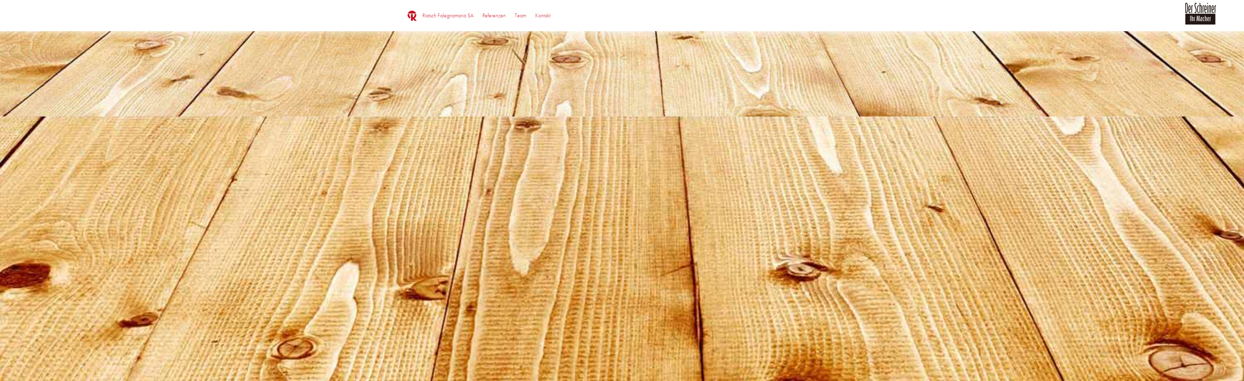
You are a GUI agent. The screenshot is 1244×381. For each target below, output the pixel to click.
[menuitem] (448, 15)
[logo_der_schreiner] (1200, 17)
